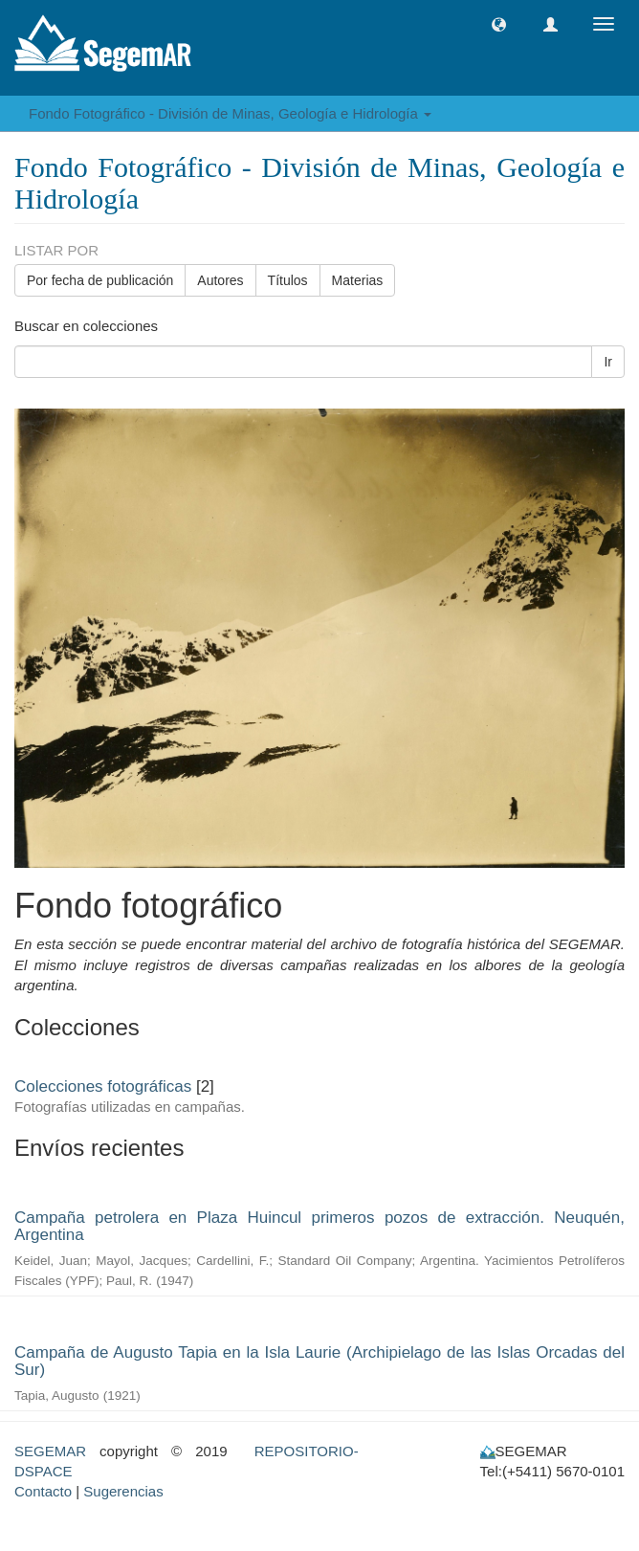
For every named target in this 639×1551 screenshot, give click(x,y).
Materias (358, 280)
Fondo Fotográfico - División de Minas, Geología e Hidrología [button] (230, 113)
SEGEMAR (50, 1451)
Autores (220, 280)
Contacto (43, 1491)
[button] (499, 24)
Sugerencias (123, 1491)
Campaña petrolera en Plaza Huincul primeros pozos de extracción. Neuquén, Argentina (319, 1226)
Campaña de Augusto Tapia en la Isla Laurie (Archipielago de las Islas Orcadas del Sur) (319, 1361)
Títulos (288, 280)
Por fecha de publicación (100, 280)
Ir (608, 361)
